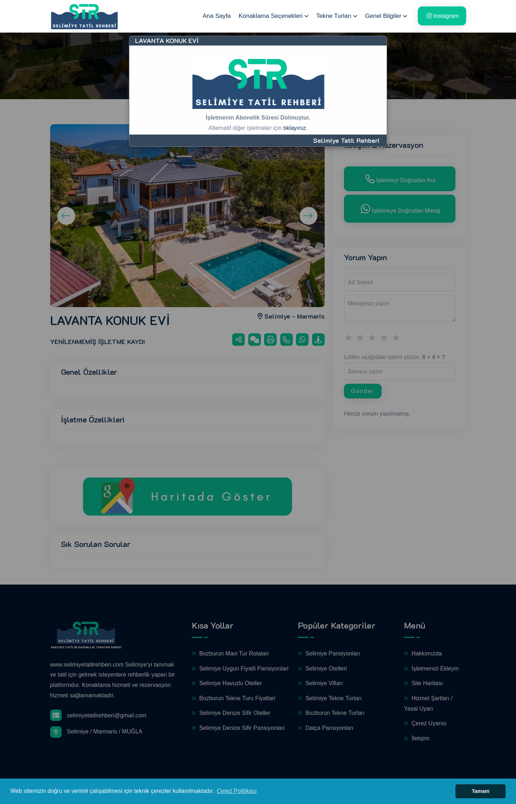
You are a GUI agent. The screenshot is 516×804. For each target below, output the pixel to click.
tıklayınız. (295, 128)
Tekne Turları (334, 16)
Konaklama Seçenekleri (271, 16)
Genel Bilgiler (383, 16)
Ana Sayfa (216, 16)
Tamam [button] (480, 791)
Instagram (443, 16)
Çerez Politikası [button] (237, 791)
